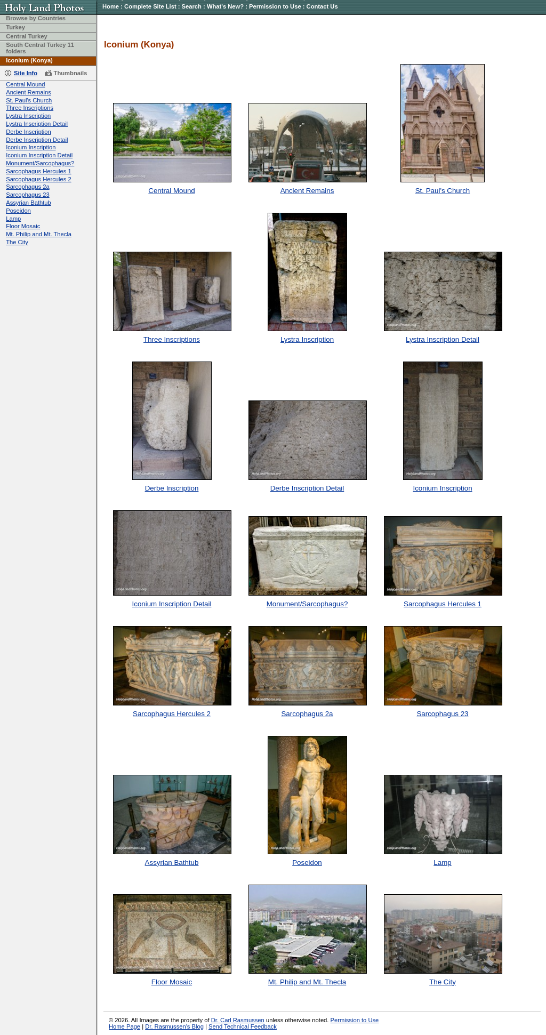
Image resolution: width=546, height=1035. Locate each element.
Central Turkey (26, 36)
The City (17, 242)
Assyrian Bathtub (28, 202)
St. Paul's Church (29, 100)
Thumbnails (70, 73)
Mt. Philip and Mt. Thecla (38, 234)
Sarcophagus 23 (27, 194)
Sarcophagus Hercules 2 (38, 179)
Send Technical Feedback (242, 1026)
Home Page (124, 1026)
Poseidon (18, 210)
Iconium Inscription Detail (39, 155)
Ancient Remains (28, 92)
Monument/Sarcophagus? (40, 163)
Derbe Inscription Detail (37, 140)
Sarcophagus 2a (27, 186)
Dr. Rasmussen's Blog (174, 1026)
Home (110, 6)
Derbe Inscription (28, 132)
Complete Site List (150, 6)
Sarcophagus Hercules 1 (38, 171)
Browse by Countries (36, 18)
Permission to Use (275, 6)
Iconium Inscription (30, 147)
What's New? (225, 6)
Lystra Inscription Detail (37, 124)
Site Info (25, 73)
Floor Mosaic (23, 226)
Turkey (15, 27)
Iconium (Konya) (29, 60)
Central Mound (25, 84)
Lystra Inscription (28, 116)
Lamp (13, 218)
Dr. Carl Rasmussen (237, 1020)
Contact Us (322, 6)
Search (192, 6)
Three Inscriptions (29, 108)
